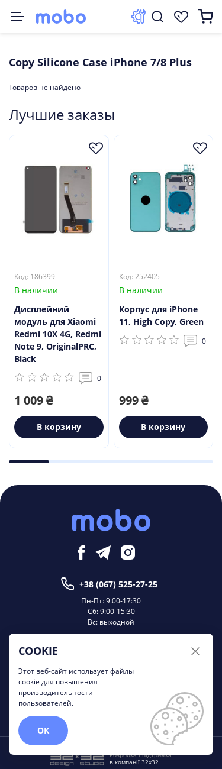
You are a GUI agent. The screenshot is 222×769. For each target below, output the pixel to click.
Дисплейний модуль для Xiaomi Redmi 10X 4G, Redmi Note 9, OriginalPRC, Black (57, 333)
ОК (43, 730)
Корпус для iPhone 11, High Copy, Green (161, 315)
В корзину (59, 426)
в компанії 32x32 (134, 762)
